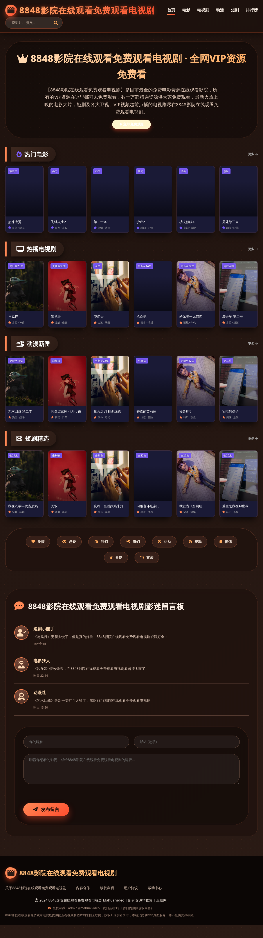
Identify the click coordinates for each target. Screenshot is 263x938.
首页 (171, 10)
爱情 (39, 552)
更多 (253, 154)
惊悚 (95, 569)
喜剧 (131, 569)
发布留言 (46, 822)
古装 (167, 569)
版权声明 (107, 900)
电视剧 (203, 10)
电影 (186, 10)
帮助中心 (155, 900)
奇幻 (151, 552)
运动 (187, 552)
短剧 (235, 10)
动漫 (220, 10)
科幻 (113, 552)
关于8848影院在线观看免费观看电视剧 (35, 900)
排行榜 (252, 10)
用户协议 (131, 900)
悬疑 (76, 552)
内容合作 (83, 900)
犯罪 (224, 552)
